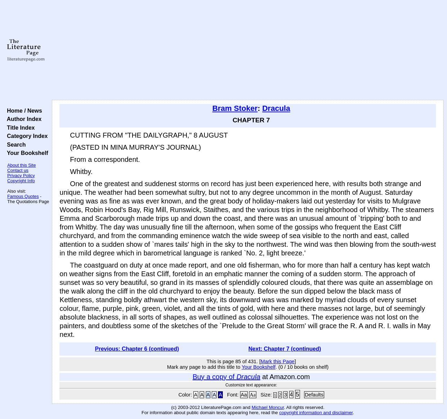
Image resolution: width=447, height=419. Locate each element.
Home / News (23, 110)
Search (15, 144)
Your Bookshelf (26, 153)
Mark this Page (277, 361)
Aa (244, 395)
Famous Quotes (23, 196)
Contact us (17, 170)
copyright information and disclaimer (316, 412)
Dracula (276, 108)
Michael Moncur (268, 407)
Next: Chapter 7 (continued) (284, 349)
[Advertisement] (248, 50)
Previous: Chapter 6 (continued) (137, 349)
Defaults (314, 395)
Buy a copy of (227, 377)
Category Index (26, 136)
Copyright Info (21, 180)
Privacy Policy (21, 175)
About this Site (21, 165)
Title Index (19, 127)
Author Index (23, 119)
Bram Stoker (235, 108)
